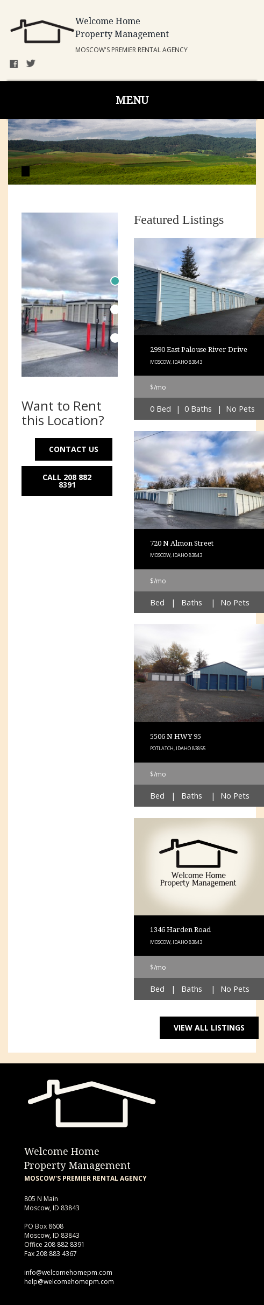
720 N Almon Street (181, 543)
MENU (132, 100)
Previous (36, 271)
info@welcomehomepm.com (68, 1272)
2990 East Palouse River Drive (198, 349)
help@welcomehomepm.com (69, 1281)
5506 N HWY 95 (175, 736)
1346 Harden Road (180, 930)
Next (103, 271)
